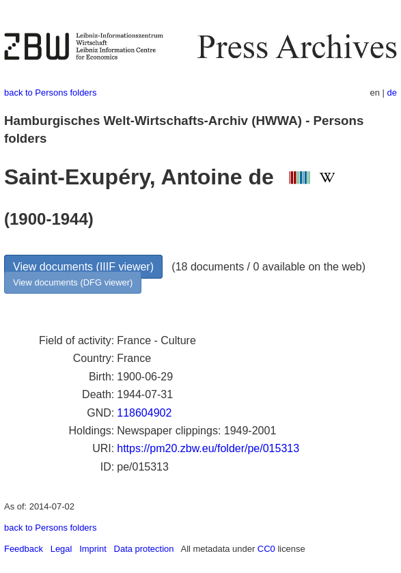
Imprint (93, 549)
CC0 (266, 549)
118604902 (144, 413)
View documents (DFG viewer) (73, 282)
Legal (61, 549)
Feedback (23, 549)
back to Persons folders (50, 92)
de (392, 92)
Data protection (144, 549)
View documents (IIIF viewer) (83, 266)
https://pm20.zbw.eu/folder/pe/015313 (208, 448)
